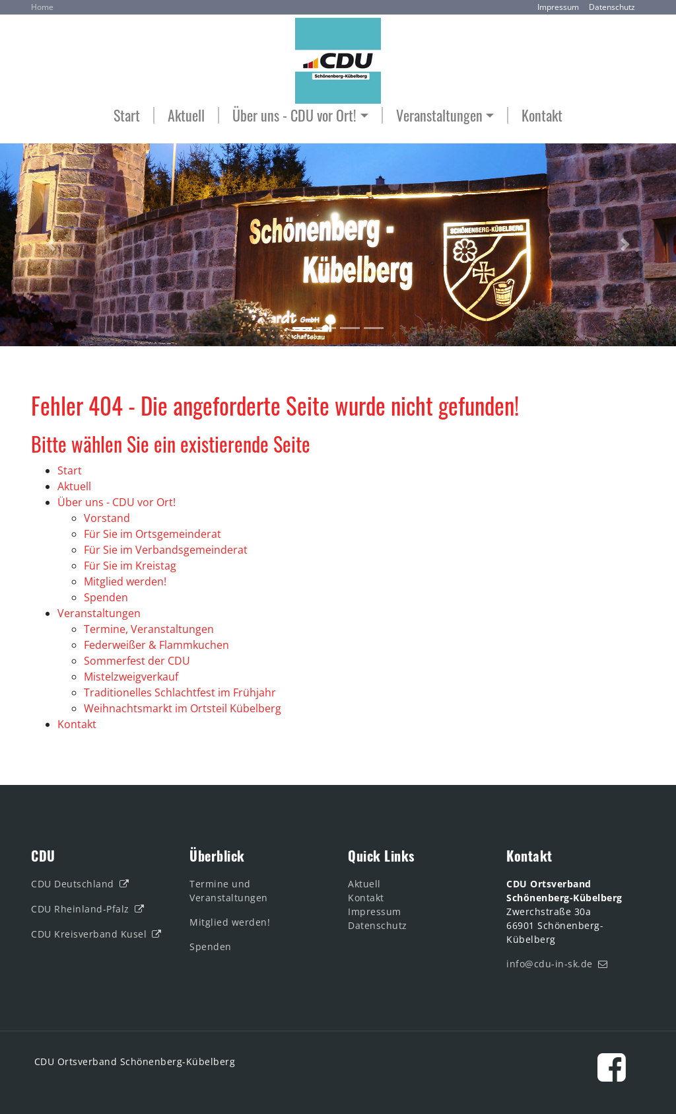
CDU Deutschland (72, 883)
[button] (51, 244)
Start (127, 115)
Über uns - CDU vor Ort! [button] (294, 115)
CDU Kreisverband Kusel (89, 934)
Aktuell (186, 115)
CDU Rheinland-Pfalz (80, 909)
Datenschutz (612, 7)
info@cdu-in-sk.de (549, 963)
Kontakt (542, 115)
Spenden (211, 946)
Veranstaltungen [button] (439, 115)
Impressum (558, 7)
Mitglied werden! (229, 922)
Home (42, 7)
